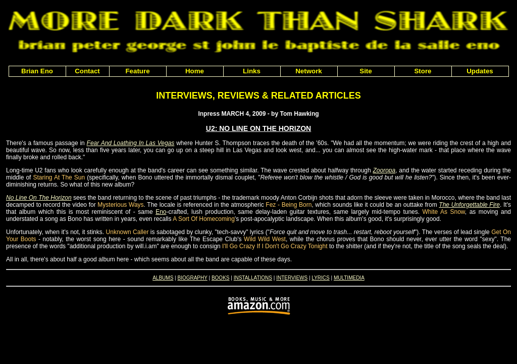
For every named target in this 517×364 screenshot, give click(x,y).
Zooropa (384, 170)
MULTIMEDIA (349, 278)
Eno (161, 211)
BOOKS (221, 278)
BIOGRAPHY (192, 278)
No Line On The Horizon (39, 197)
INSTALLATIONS (253, 278)
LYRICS (320, 278)
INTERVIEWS (291, 278)
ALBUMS (162, 278)
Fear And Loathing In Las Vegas (131, 143)
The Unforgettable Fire (469, 204)
